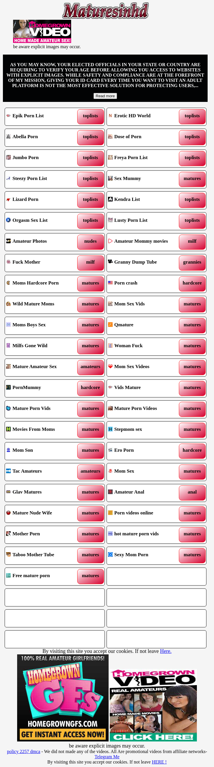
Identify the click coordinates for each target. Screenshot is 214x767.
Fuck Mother (42, 263)
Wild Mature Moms (42, 304)
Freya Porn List (144, 158)
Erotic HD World (144, 116)
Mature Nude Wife (42, 513)
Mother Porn (42, 534)
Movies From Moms (42, 430)
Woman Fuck (144, 346)
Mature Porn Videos (144, 409)
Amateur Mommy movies (144, 242)
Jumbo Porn (42, 158)
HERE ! (159, 761)
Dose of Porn (144, 137)
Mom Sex (144, 472)
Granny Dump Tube (144, 263)
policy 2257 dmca (23, 751)
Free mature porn (42, 576)
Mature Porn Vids (42, 409)
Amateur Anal (144, 492)
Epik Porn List (42, 116)
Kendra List (144, 200)
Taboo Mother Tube (42, 555)
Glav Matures (42, 492)
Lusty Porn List (144, 221)
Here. (165, 651)
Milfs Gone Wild (42, 346)
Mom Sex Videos (144, 367)
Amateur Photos (42, 242)
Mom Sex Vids (144, 304)
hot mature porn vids (144, 534)
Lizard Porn (42, 200)
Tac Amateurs (42, 472)
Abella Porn (42, 137)
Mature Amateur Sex (42, 367)
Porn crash (144, 283)
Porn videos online (144, 513)
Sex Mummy (144, 179)
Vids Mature (144, 388)
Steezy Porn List (42, 179)
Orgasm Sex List (42, 221)
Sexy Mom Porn (144, 555)
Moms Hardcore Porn (42, 283)
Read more (105, 96)
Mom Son (42, 451)
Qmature (144, 325)
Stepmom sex (144, 430)
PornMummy (42, 388)
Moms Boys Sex (42, 325)
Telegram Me (107, 756)
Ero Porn (144, 451)
